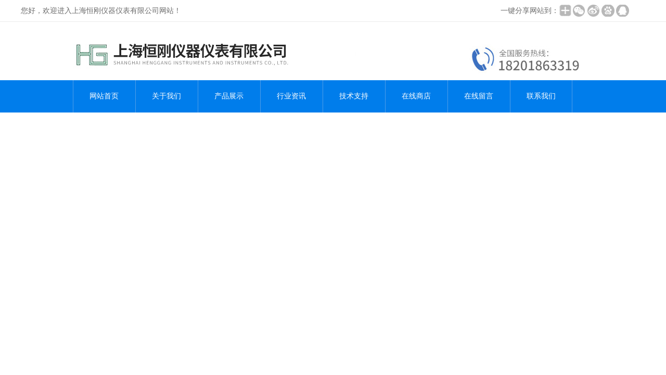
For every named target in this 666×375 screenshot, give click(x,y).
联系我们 (541, 96)
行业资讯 (291, 96)
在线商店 (416, 96)
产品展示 (229, 96)
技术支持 (353, 96)
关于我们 (166, 96)
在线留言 (478, 96)
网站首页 (104, 96)
